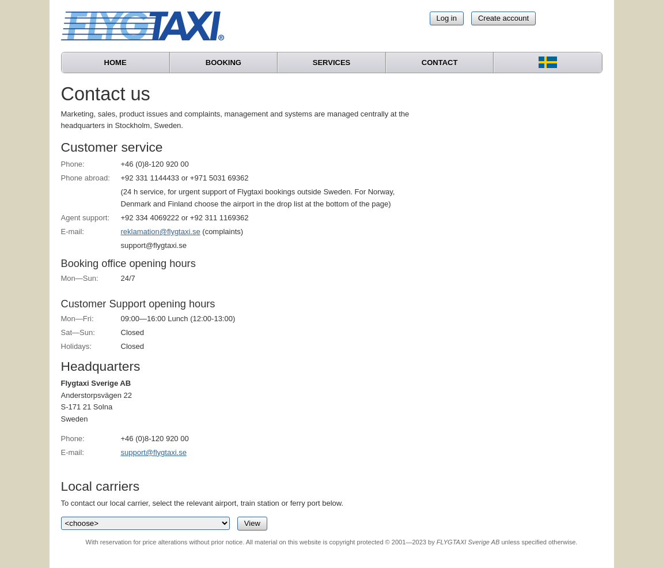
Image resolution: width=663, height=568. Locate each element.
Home (115, 62)
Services (332, 62)
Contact (440, 62)
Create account (503, 18)
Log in (447, 18)
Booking (223, 62)
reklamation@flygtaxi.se (160, 231)
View (252, 523)
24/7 (128, 278)
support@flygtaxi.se (154, 452)
